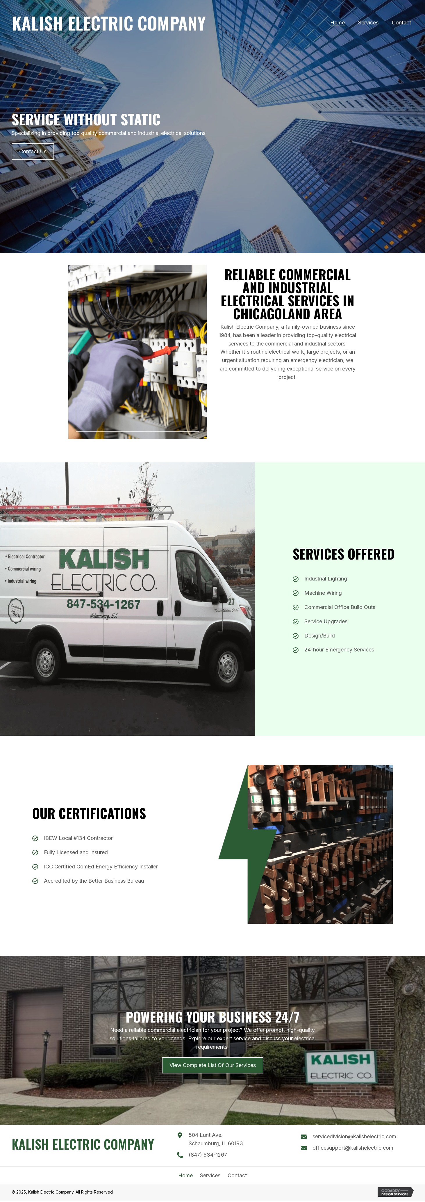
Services (210, 1175)
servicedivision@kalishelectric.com (354, 1136)
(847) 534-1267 (208, 1155)
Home (185, 1175)
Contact (237, 1175)
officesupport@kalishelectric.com (352, 1148)
